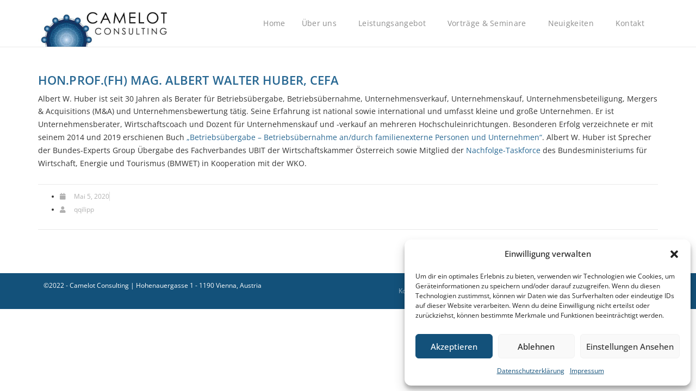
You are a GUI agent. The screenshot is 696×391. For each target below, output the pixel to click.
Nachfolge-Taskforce (503, 150)
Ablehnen (536, 346)
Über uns (322, 23)
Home (274, 23)
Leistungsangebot (394, 23)
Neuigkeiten (573, 23)
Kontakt (633, 23)
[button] (674, 254)
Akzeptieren (454, 346)
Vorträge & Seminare (490, 23)
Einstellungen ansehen (630, 346)
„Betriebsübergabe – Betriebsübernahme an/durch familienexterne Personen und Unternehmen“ (364, 137)
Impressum (587, 370)
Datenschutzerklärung (530, 370)
